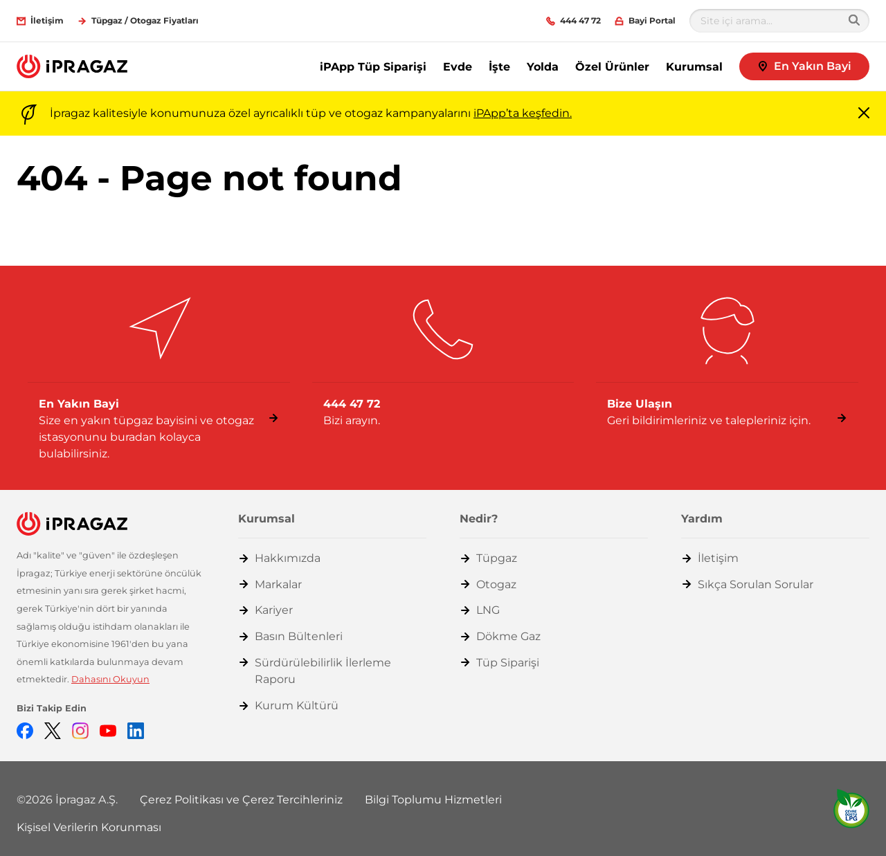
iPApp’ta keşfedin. (522, 113)
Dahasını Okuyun (110, 679)
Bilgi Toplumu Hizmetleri (433, 799)
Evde (457, 66)
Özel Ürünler (612, 66)
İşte (499, 66)
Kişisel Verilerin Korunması (89, 827)
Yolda (543, 66)
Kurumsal (694, 66)
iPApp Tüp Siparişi (373, 66)
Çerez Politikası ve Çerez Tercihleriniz (241, 799)
